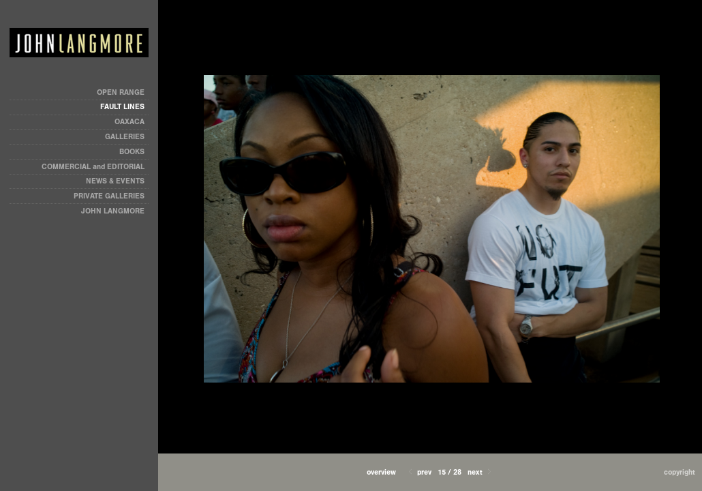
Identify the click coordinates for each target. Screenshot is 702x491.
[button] (381, 472)
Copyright (679, 472)
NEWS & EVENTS (115, 181)
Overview (381, 472)
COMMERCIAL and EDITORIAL (93, 166)
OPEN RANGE (120, 92)
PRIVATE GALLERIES (109, 196)
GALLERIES (124, 136)
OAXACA (129, 121)
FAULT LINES (122, 106)
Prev (418, 472)
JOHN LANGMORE (112, 211)
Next (480, 472)
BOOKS (131, 151)
